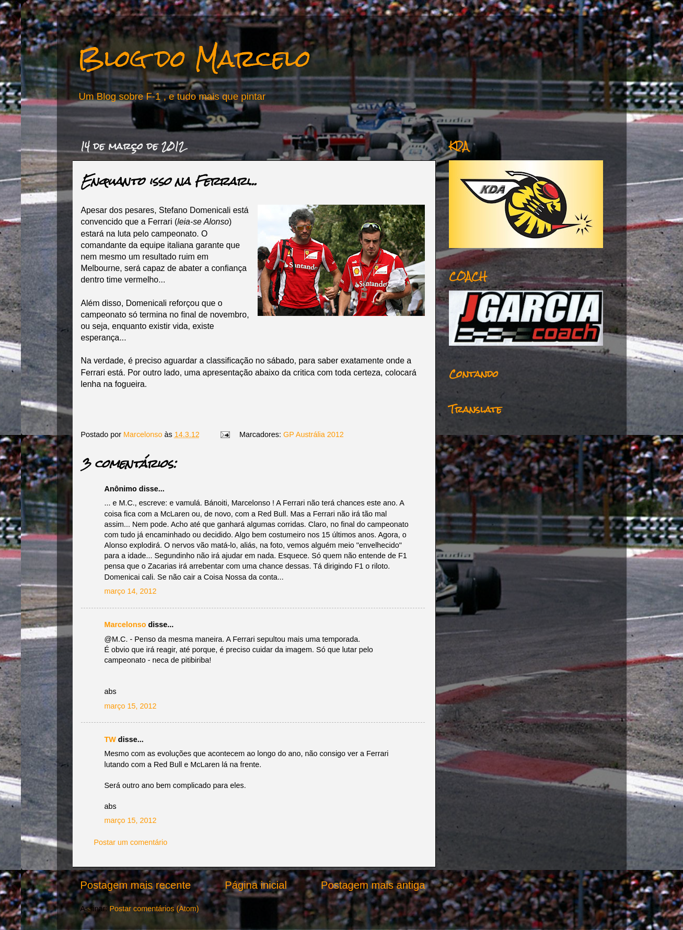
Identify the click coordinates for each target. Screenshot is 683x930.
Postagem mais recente (135, 885)
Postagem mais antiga (373, 885)
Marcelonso (143, 434)
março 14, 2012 (131, 591)
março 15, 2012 (131, 706)
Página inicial (256, 885)
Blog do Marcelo (194, 58)
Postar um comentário (131, 842)
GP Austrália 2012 (313, 434)
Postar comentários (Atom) (154, 908)
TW (110, 739)
